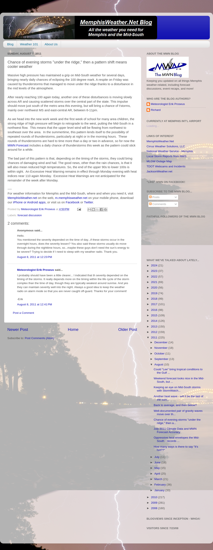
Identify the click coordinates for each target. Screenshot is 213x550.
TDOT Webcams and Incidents (166, 166)
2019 (154, 293)
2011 (154, 337)
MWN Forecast (18, 145)
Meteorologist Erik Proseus (35, 269)
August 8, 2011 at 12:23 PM (34, 257)
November (161, 347)
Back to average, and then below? (175, 405)
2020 (154, 287)
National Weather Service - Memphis (170, 151)
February (160, 484)
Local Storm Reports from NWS (166, 156)
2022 (154, 276)
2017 (154, 304)
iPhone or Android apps (29, 202)
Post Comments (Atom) (39, 338)
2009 (154, 502)
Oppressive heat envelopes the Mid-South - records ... (176, 439)
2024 (154, 265)
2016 (154, 309)
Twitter (88, 202)
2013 (154, 326)
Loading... (153, 125)
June (157, 462)
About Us (51, 44)
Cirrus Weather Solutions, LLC (166, 146)
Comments (157, 204)
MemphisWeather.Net (160, 141)
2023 (154, 270)
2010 (154, 497)
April (157, 473)
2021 (154, 282)
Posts (154, 197)
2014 (154, 320)
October (159, 353)
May (157, 468)
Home (73, 329)
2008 (154, 508)
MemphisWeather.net (22, 198)
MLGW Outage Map (159, 161)
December (161, 342)
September (161, 359)
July (157, 457)
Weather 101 (29, 44)
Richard (156, 109)
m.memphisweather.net (71, 198)
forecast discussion (30, 215)
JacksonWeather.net (159, 171)
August (159, 364)
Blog (10, 44)
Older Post (127, 329)
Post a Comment (23, 312)
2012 (154, 332)
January (159, 490)
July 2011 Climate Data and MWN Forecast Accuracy (175, 430)
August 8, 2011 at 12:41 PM (34, 304)
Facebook (73, 202)
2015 (154, 315)
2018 (154, 298)
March (158, 479)
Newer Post (17, 329)
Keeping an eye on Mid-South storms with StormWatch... (177, 389)
